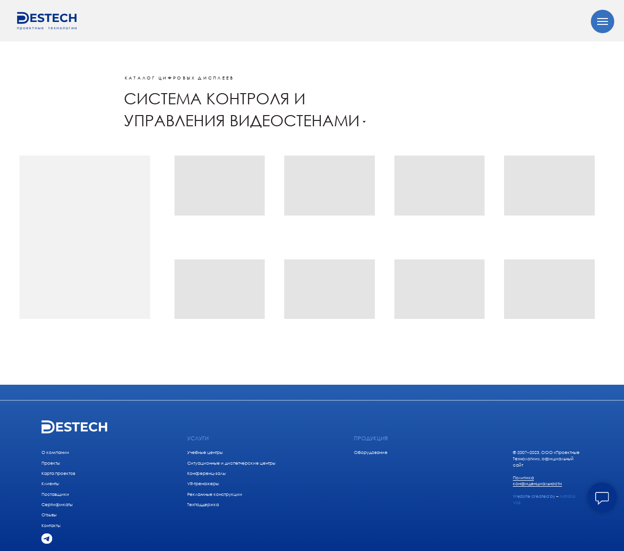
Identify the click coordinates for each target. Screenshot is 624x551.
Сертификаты (57, 504)
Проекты (50, 463)
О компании (55, 452)
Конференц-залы (206, 473)
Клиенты (50, 483)
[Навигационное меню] (602, 21)
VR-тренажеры (203, 483)
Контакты (50, 525)
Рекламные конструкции (214, 494)
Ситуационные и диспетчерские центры (231, 463)
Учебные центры (205, 452)
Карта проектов (58, 473)
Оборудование (371, 452)
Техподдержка (203, 504)
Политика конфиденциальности (537, 481)
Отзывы (49, 514)
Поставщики (55, 494)
